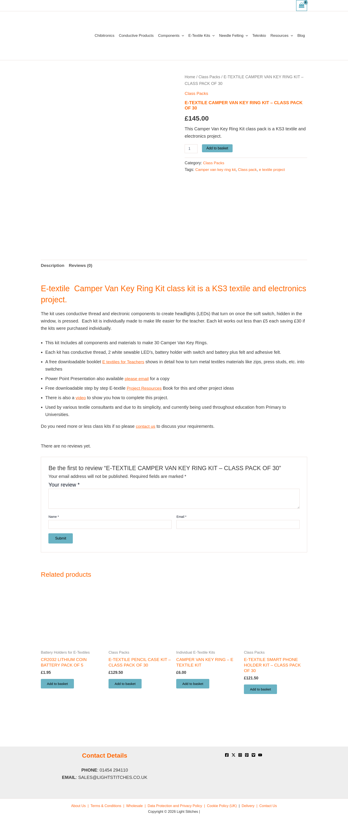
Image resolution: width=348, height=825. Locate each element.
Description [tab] (53, 285)
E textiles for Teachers (124, 381)
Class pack (249, 169)
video (81, 417)
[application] (182, 36)
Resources (282, 36)
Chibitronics (105, 35)
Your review (64, 505)
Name (53, 537)
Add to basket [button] (58, 705)
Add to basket (217, 148)
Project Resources (145, 408)
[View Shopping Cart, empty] (301, 5)
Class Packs (210, 76)
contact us (146, 446)
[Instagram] (240, 755)
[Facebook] (227, 755)
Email (181, 537)
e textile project (274, 169)
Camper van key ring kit (216, 169)
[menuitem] (80, 806)
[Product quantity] (191, 148)
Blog (301, 35)
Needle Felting (233, 36)
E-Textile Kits (201, 36)
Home (190, 76)
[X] (233, 755)
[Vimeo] (253, 755)
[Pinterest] (247, 755)
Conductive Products (136, 35)
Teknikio (259, 35)
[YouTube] (260, 755)
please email (137, 398)
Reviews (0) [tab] (82, 285)
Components (171, 36)
